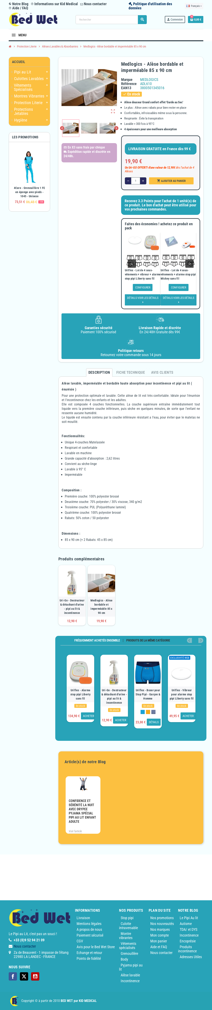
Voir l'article (75, 831)
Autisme (186, 923)
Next (200, 640)
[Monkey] (153, 712)
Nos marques (160, 929)
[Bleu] (143, 712)
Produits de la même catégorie (148, 640)
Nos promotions (162, 918)
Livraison (83, 918)
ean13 (126, 88)
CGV (80, 941)
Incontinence (189, 935)
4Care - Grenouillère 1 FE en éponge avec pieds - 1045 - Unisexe (29, 192)
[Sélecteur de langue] (194, 6)
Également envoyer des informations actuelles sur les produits (157, 982)
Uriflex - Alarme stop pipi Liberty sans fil (80, 694)
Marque (126, 80)
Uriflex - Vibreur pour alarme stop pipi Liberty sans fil (182, 694)
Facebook (13, 976)
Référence (129, 84)
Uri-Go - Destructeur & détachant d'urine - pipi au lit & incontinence (72, 607)
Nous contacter (93, 4)
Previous (195, 640)
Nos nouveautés (162, 923)
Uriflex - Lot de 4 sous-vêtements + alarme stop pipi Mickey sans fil (178, 274)
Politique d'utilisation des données (150, 6)
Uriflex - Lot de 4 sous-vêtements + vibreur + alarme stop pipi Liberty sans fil (143, 274)
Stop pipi (127, 918)
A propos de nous (89, 929)
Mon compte (159, 935)
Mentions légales (89, 923)
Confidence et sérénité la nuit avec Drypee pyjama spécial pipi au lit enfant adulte (82, 811)
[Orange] (148, 712)
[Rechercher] (111, 19)
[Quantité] (135, 181)
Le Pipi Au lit (189, 918)
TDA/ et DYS (188, 929)
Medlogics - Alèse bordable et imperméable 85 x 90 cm (101, 607)
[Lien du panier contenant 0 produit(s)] (195, 19)
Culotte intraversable (128, 925)
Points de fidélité (89, 958)
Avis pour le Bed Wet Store (96, 947)
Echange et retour (89, 952)
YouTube (35, 976)
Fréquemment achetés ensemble (97, 640)
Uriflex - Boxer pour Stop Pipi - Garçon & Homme (148, 694)
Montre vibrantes (125, 935)
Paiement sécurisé (90, 935)
